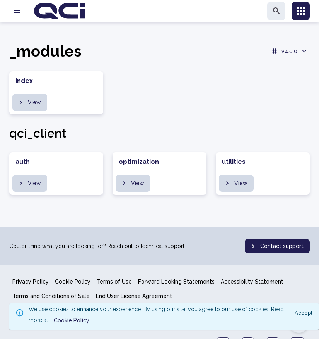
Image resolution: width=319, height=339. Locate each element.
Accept (303, 313)
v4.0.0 (289, 51)
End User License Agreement (134, 296)
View (29, 102)
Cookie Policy (72, 282)
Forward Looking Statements (176, 282)
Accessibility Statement (252, 282)
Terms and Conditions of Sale (51, 296)
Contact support (276, 246)
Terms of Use (114, 282)
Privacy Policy (30, 282)
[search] (276, 11)
